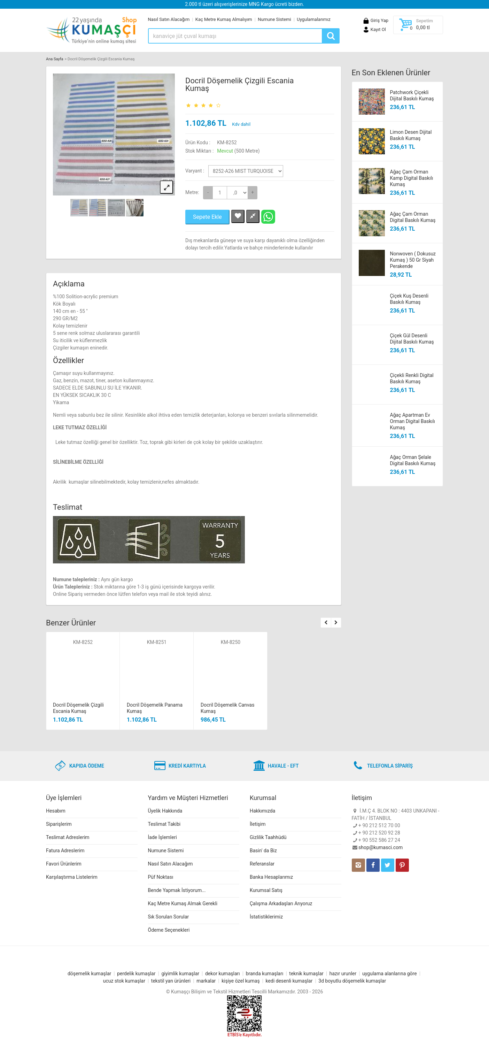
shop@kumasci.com (380, 847)
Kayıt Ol (374, 29)
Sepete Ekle (207, 217)
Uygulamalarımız (314, 19)
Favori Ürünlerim (64, 864)
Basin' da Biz (263, 850)
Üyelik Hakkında (165, 811)
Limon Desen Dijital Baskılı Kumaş (411, 135)
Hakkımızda (262, 811)
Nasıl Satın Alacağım (169, 19)
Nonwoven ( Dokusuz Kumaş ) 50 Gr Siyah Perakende (413, 260)
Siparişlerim (59, 824)
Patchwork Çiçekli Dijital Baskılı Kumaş (412, 95)
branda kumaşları (265, 973)
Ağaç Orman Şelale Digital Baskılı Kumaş (413, 460)
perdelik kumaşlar (136, 973)
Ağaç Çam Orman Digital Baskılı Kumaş (413, 217)
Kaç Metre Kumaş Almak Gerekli (183, 903)
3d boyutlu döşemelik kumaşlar (352, 981)
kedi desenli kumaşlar (289, 981)
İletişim (258, 824)
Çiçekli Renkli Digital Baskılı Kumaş (412, 378)
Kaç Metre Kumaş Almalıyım (223, 19)
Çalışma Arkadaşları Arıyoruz (281, 903)
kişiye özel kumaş (241, 981)
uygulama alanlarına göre (389, 973)
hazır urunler (342, 973)
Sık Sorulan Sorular (168, 917)
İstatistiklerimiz (266, 917)
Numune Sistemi (274, 19)
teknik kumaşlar (306, 973)
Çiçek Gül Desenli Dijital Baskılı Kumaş (412, 339)
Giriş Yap (375, 20)
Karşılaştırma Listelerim (72, 877)
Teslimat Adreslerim (68, 837)
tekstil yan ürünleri (171, 981)
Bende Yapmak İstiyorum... (177, 890)
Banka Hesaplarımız (271, 877)
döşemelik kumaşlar (89, 973)
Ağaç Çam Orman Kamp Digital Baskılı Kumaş (411, 178)
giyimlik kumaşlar (180, 973)
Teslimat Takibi (164, 824)
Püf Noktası (160, 877)
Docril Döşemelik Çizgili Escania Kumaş (239, 84)
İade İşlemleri (162, 837)
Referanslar (262, 864)
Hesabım (55, 811)
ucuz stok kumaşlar (124, 981)
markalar (206, 981)
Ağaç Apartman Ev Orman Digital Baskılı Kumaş (412, 421)
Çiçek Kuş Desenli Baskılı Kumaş (409, 299)
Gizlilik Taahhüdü (268, 837)
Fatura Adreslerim (65, 850)
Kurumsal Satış (266, 890)
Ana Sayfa (54, 59)
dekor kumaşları (222, 973)
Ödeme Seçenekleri (169, 930)
